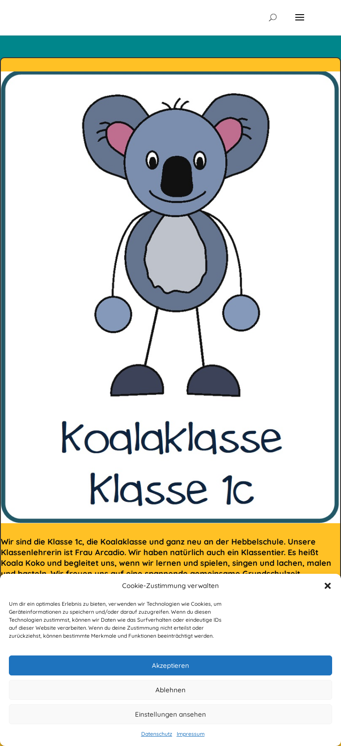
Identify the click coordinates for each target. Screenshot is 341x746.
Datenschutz (156, 733)
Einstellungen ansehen (170, 714)
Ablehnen (170, 690)
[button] (327, 585)
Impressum (191, 733)
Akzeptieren (170, 665)
